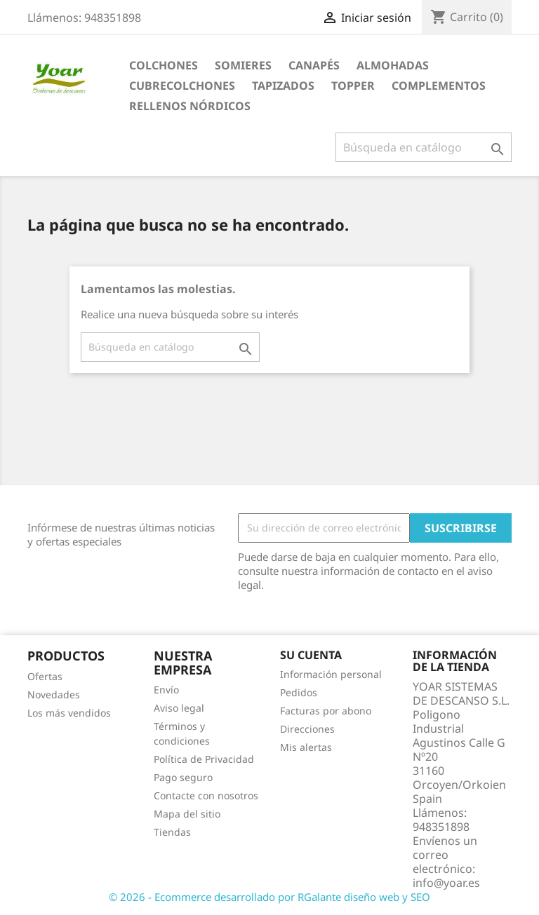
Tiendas (172, 832)
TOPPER (353, 85)
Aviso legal (179, 707)
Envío (166, 689)
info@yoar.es (446, 882)
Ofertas (44, 676)
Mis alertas (306, 747)
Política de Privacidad (204, 759)
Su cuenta (311, 655)
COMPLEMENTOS (439, 85)
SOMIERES (243, 65)
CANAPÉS (314, 65)
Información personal (331, 674)
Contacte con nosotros (206, 795)
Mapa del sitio (187, 813)
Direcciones (307, 729)
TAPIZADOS (283, 85)
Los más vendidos (69, 712)
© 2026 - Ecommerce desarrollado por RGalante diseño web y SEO (269, 897)
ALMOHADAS (393, 65)
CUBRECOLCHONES (182, 85)
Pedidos (298, 692)
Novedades (53, 694)
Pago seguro (183, 777)
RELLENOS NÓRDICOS (190, 106)
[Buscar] (423, 147)
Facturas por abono (325, 710)
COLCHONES (163, 65)
